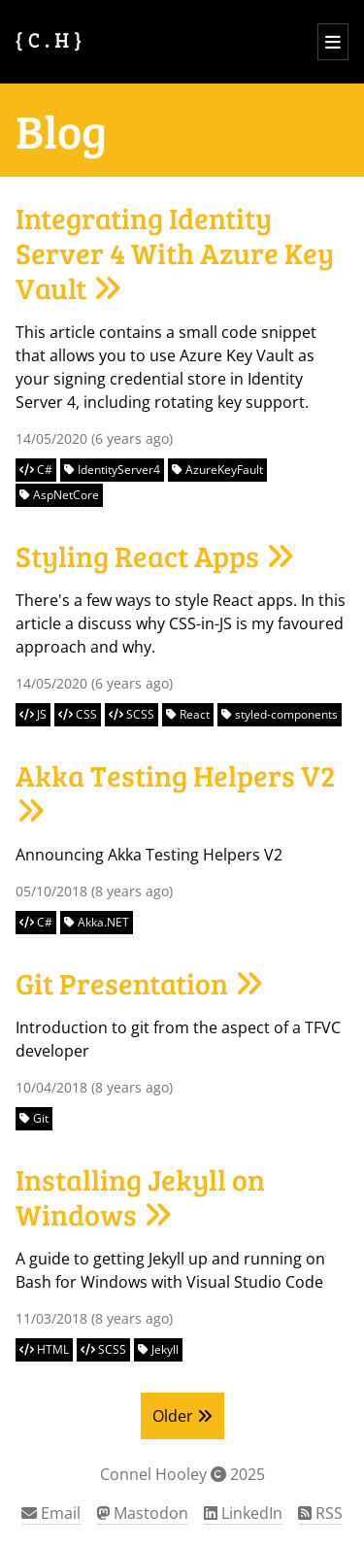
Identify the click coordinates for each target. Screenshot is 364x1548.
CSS (77, 714)
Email (51, 1513)
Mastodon (142, 1513)
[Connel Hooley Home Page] (51, 42)
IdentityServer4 (112, 469)
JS (33, 714)
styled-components (279, 714)
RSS (320, 1513)
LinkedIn (243, 1513)
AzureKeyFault (217, 469)
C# (35, 469)
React (188, 714)
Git (34, 1118)
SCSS (131, 714)
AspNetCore (59, 495)
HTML (44, 1349)
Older (182, 1416)
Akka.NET (96, 922)
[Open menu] (333, 41)
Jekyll (158, 1349)
